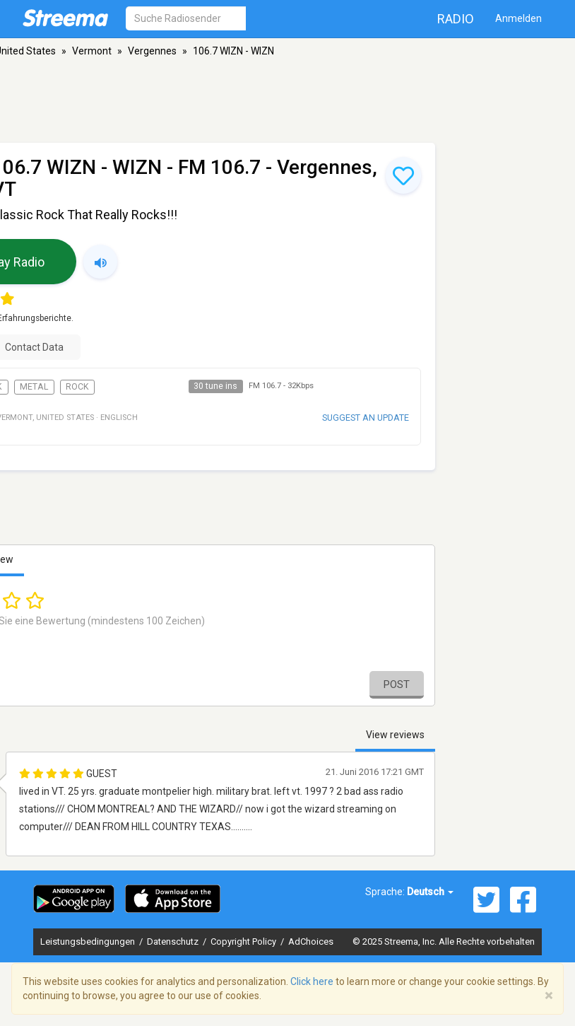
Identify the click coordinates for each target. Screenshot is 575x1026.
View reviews (395, 734)
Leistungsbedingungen (88, 941)
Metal (34, 387)
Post (397, 684)
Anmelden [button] (518, 18)
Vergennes (152, 51)
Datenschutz (174, 941)
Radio (455, 18)
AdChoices (310, 941)
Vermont (92, 51)
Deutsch (430, 891)
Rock (77, 387)
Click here (311, 981)
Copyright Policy (244, 941)
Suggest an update (365, 417)
